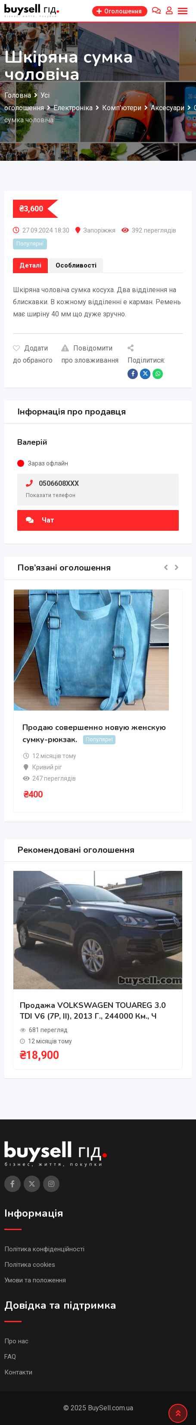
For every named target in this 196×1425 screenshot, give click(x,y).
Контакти (18, 1372)
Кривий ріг (47, 767)
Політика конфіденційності (44, 1249)
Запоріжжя (99, 230)
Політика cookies (29, 1265)
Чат (40, 520)
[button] (166, 568)
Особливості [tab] (76, 265)
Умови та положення (35, 1280)
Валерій (32, 442)
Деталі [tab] (30, 265)
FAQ (10, 1357)
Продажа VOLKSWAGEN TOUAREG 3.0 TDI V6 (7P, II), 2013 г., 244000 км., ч (93, 1010)
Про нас (16, 1341)
